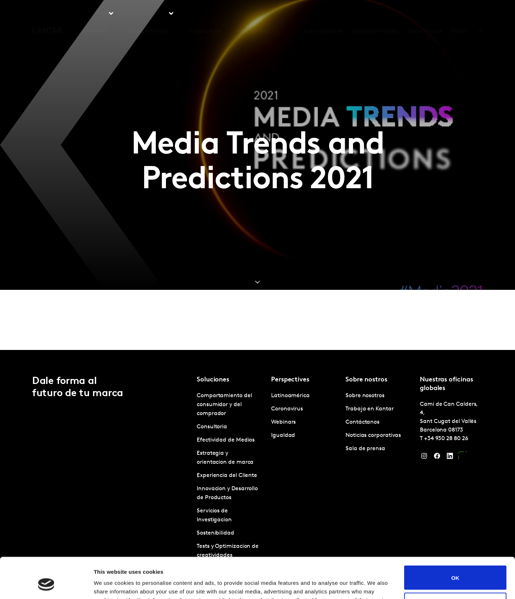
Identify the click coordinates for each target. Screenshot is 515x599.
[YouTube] (462, 458)
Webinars (283, 422)
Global (459, 14)
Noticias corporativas (373, 435)
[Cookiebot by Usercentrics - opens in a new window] (46, 585)
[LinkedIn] (450, 458)
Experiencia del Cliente (227, 475)
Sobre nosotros (323, 14)
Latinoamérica (290, 396)
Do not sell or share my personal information (455, 570)
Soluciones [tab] (93, 14)
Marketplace (252, 14)
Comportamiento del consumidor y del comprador (224, 405)
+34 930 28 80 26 (446, 439)
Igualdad (283, 435)
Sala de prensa (365, 449)
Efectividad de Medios (226, 440)
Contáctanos (425, 14)
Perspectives (204, 14)
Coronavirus (287, 409)
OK (455, 543)
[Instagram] (424, 458)
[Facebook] (437, 458)
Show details (110, 585)
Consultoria (212, 427)
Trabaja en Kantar (375, 14)
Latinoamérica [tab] (147, 14)
